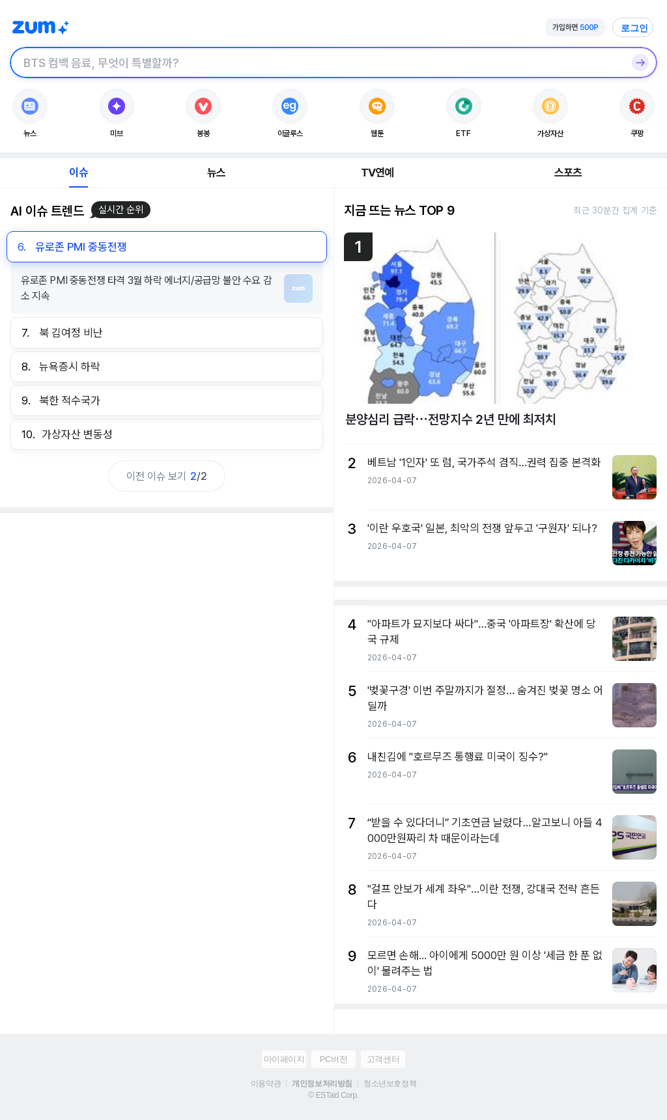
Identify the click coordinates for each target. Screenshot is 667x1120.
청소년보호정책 (389, 1083)
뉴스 (216, 172)
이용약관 (266, 1083)
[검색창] (316, 62)
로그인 (634, 28)
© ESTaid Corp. (333, 1095)
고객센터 (383, 1059)
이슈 (78, 172)
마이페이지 (284, 1059)
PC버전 (333, 1059)
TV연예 (377, 172)
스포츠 (568, 172)
